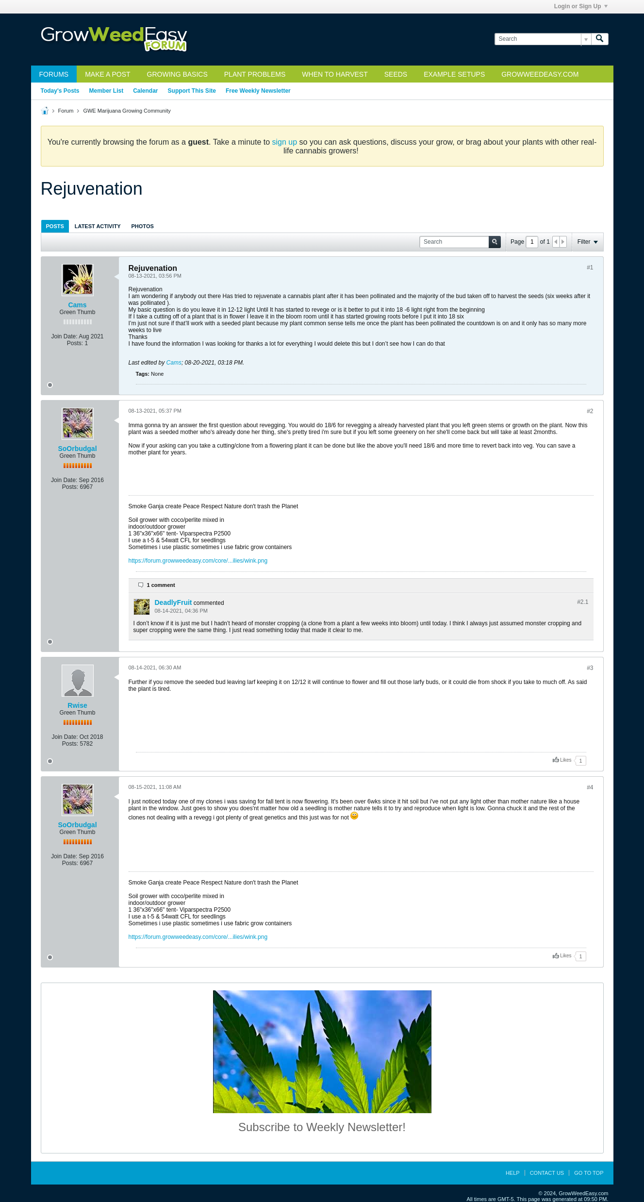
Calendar (145, 90)
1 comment (161, 585)
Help (513, 1173)
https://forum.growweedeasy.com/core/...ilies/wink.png (198, 560)
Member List (106, 90)
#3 (590, 668)
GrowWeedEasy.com (539, 74)
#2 (590, 411)
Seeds (395, 74)
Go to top (588, 1173)
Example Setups (454, 74)
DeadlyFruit (173, 602)
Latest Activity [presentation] (98, 226)
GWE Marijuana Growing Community (126, 111)
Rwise (77, 705)
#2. (582, 602)
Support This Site (192, 90)
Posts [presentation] (55, 226)
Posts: (75, 343)
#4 (590, 787)
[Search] (543, 39)
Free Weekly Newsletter (258, 90)
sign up (284, 142)
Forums (54, 74)
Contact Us (547, 1173)
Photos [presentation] (143, 226)
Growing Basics (177, 74)
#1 (590, 267)
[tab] (55, 226)
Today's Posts (60, 90)
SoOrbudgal (77, 448)
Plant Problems (255, 74)
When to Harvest (334, 74)
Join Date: (64, 336)
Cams (77, 305)
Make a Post (107, 74)
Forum (66, 111)
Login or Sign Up (581, 6)
